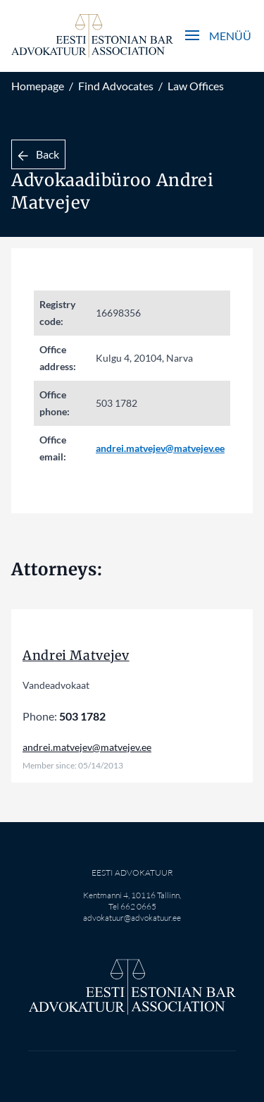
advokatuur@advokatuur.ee (132, 917)
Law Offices (196, 85)
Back (38, 154)
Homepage (37, 85)
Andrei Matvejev (76, 655)
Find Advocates (115, 85)
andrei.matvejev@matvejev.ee (160, 448)
